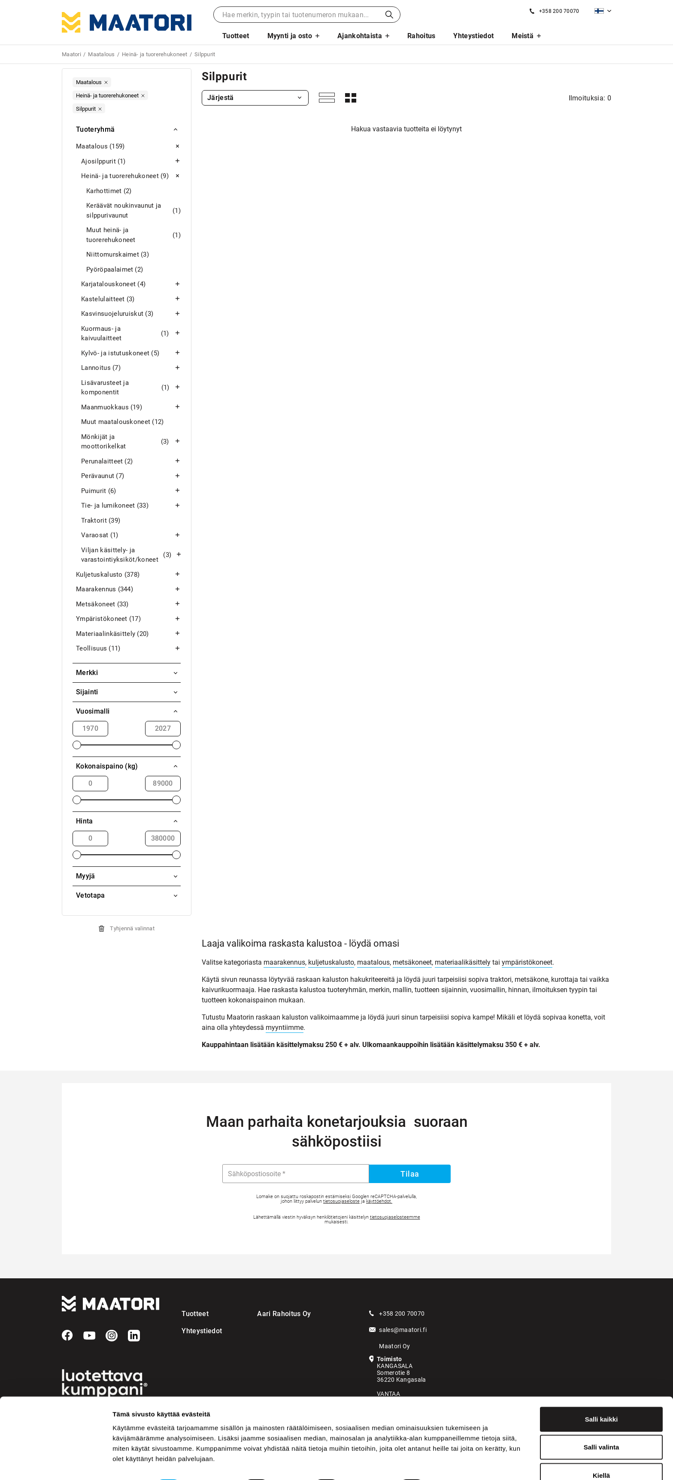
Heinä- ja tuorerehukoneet (131, 176)
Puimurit (131, 491)
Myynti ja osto (289, 36)
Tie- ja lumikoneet (131, 506)
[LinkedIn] (134, 1336)
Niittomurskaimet (117, 255)
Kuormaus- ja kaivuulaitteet (131, 333)
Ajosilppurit (131, 161)
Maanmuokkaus (131, 407)
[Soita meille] (554, 11)
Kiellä (601, 1452)
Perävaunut (131, 476)
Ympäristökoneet (128, 619)
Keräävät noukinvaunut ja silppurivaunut (133, 210)
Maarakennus (128, 589)
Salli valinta (601, 1424)
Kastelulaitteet (131, 299)
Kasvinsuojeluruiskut (131, 314)
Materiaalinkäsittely (128, 634)
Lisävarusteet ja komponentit (131, 387)
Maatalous (128, 146)
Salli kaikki (601, 1395)
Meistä (523, 36)
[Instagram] (112, 1336)
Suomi (599, 11)
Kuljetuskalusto (128, 575)
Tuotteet (235, 36)
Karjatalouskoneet (131, 284)
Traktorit (100, 521)
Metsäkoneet (128, 604)
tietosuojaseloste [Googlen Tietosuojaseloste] (341, 1201)
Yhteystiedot (473, 36)
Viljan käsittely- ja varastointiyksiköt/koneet (131, 555)
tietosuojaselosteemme (395, 1217)
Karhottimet (109, 191)
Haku (389, 14)
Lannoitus (131, 368)
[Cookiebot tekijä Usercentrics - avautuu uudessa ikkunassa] (55, 1463)
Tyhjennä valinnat (132, 928)
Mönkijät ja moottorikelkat (131, 442)
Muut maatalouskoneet (122, 422)
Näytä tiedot (459, 1463)
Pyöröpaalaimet (114, 270)
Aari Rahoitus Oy (284, 1314)
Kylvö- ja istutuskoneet (131, 353)
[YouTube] (89, 1336)
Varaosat (131, 535)
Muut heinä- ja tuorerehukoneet (133, 235)
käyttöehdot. (379, 1201)
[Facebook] (67, 1335)
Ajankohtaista (359, 36)
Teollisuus (128, 649)
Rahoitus (421, 36)
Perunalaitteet (131, 461)
